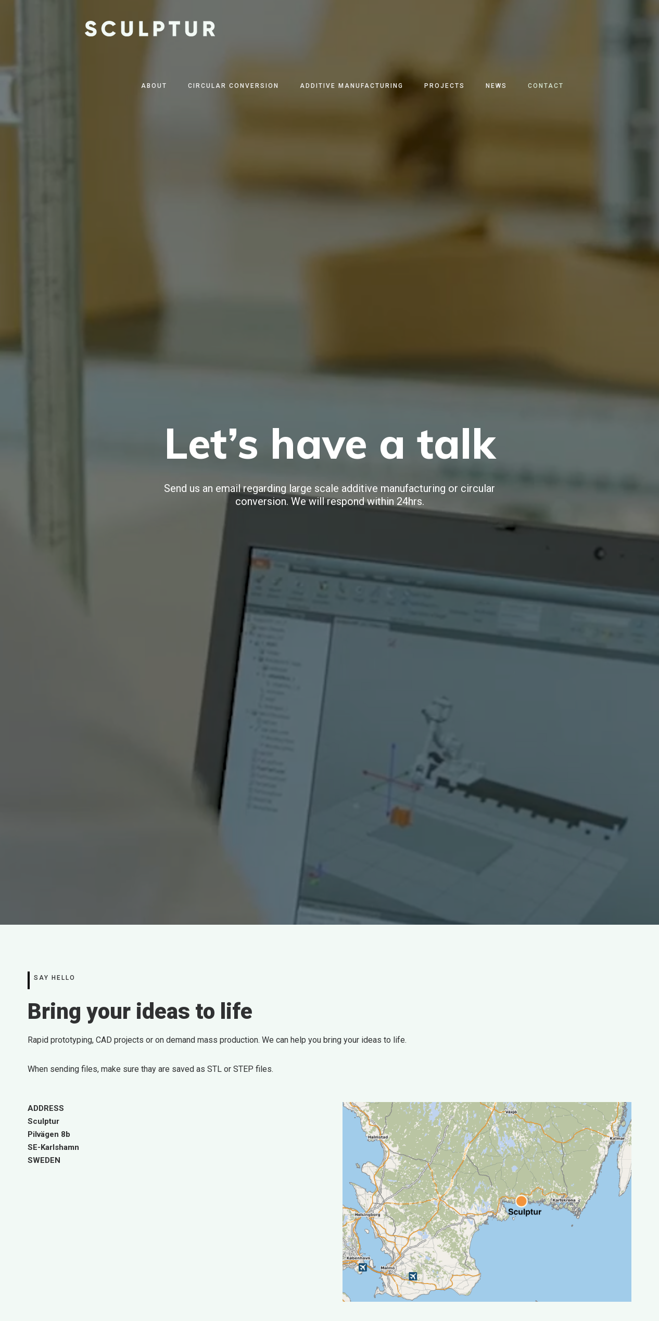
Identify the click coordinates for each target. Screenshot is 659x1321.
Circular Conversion (233, 85)
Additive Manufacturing (351, 85)
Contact (546, 85)
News (496, 85)
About (154, 85)
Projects (444, 85)
